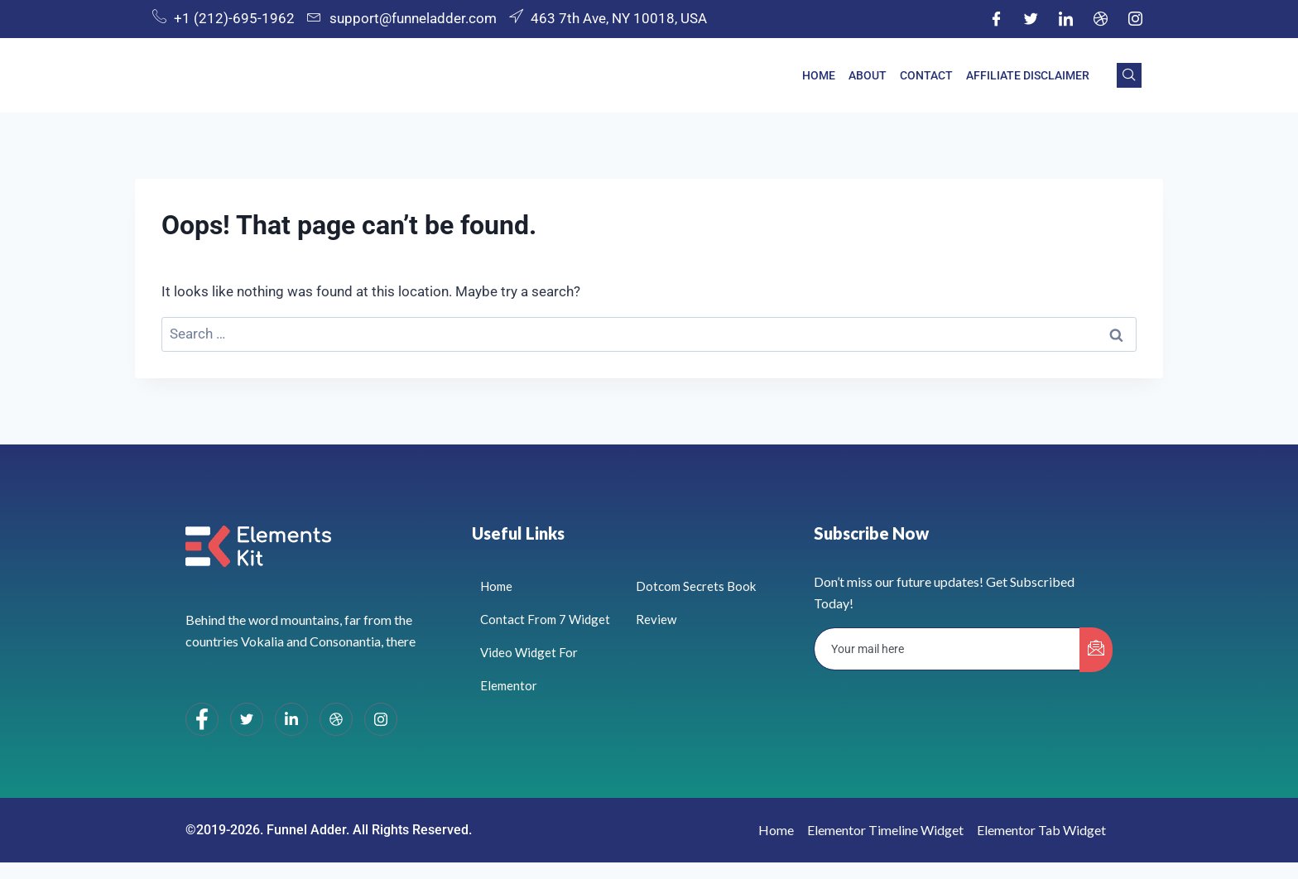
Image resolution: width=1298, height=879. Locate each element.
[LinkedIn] (1065, 19)
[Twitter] (1030, 19)
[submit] (1096, 649)
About (868, 75)
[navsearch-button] (1129, 75)
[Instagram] (1135, 19)
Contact (926, 75)
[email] (947, 648)
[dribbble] (336, 719)
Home (818, 75)
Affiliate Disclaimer (1027, 75)
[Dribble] (1100, 19)
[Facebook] (995, 19)
